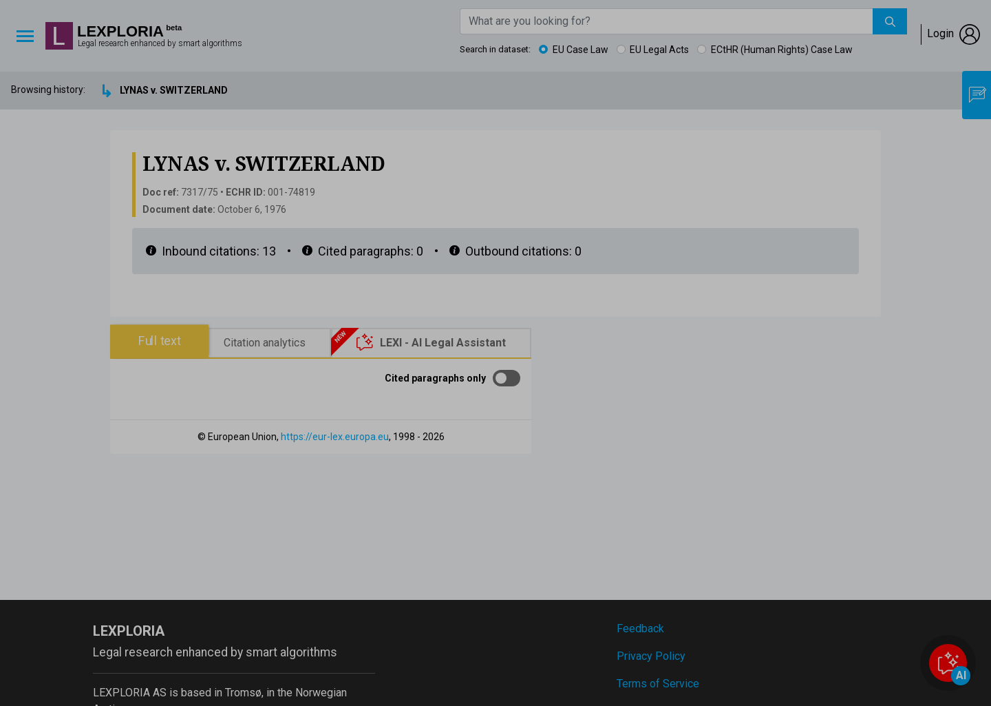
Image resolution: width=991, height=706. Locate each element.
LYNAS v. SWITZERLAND (174, 90)
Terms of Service (658, 683)
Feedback (640, 628)
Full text (159, 340)
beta (174, 28)
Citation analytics (265, 342)
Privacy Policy (651, 656)
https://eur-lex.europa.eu (335, 436)
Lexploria (120, 31)
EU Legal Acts (659, 49)
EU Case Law (580, 49)
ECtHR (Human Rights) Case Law (782, 49)
